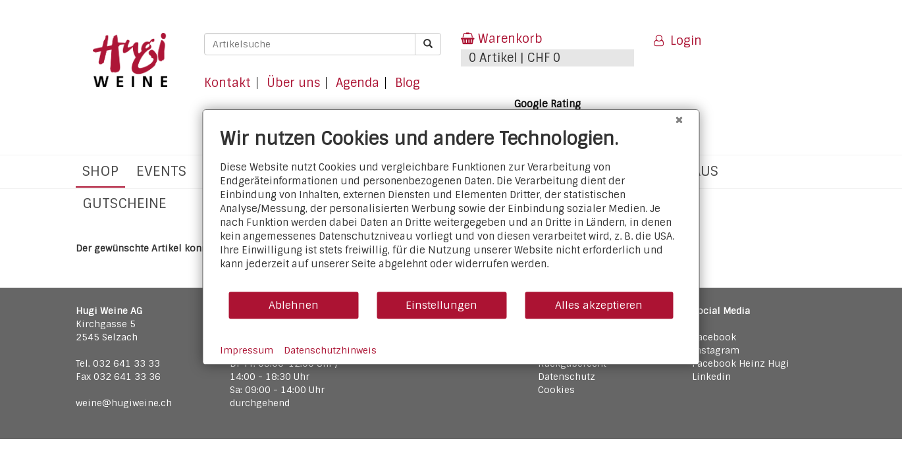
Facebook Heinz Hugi (740, 363)
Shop (100, 171)
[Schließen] (679, 120)
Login (678, 41)
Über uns (293, 83)
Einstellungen (441, 305)
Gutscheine (124, 203)
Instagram (715, 350)
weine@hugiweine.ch (124, 403)
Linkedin (711, 376)
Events (161, 171)
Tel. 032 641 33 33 (118, 363)
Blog (407, 83)
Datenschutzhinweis (330, 350)
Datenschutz (566, 376)
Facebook (714, 337)
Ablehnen (294, 305)
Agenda (357, 83)
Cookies (556, 390)
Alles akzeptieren (599, 305)
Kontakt (227, 83)
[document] (451, 209)
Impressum (246, 350)
